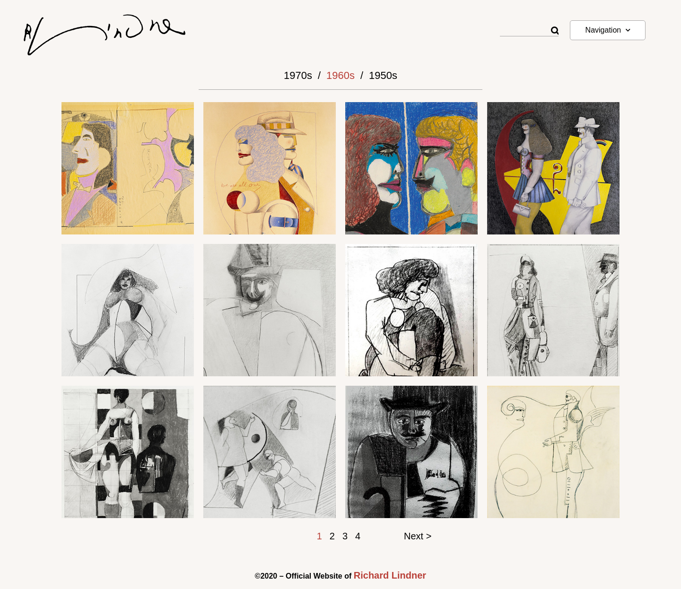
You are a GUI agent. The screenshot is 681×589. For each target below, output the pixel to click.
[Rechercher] (555, 31)
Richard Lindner (390, 575)
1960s (340, 75)
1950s (383, 75)
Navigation (608, 30)
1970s (298, 75)
